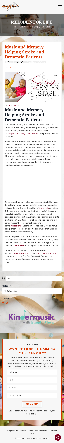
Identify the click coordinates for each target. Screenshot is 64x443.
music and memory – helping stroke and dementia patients (25, 62)
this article (44, 208)
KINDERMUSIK (14, 105)
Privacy (23, 431)
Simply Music (12, 431)
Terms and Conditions (38, 431)
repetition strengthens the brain (24, 133)
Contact (53, 431)
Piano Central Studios (46, 253)
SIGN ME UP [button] (32, 404)
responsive (16, 226)
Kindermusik (19, 245)
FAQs (32, 433)
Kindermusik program (23, 253)
